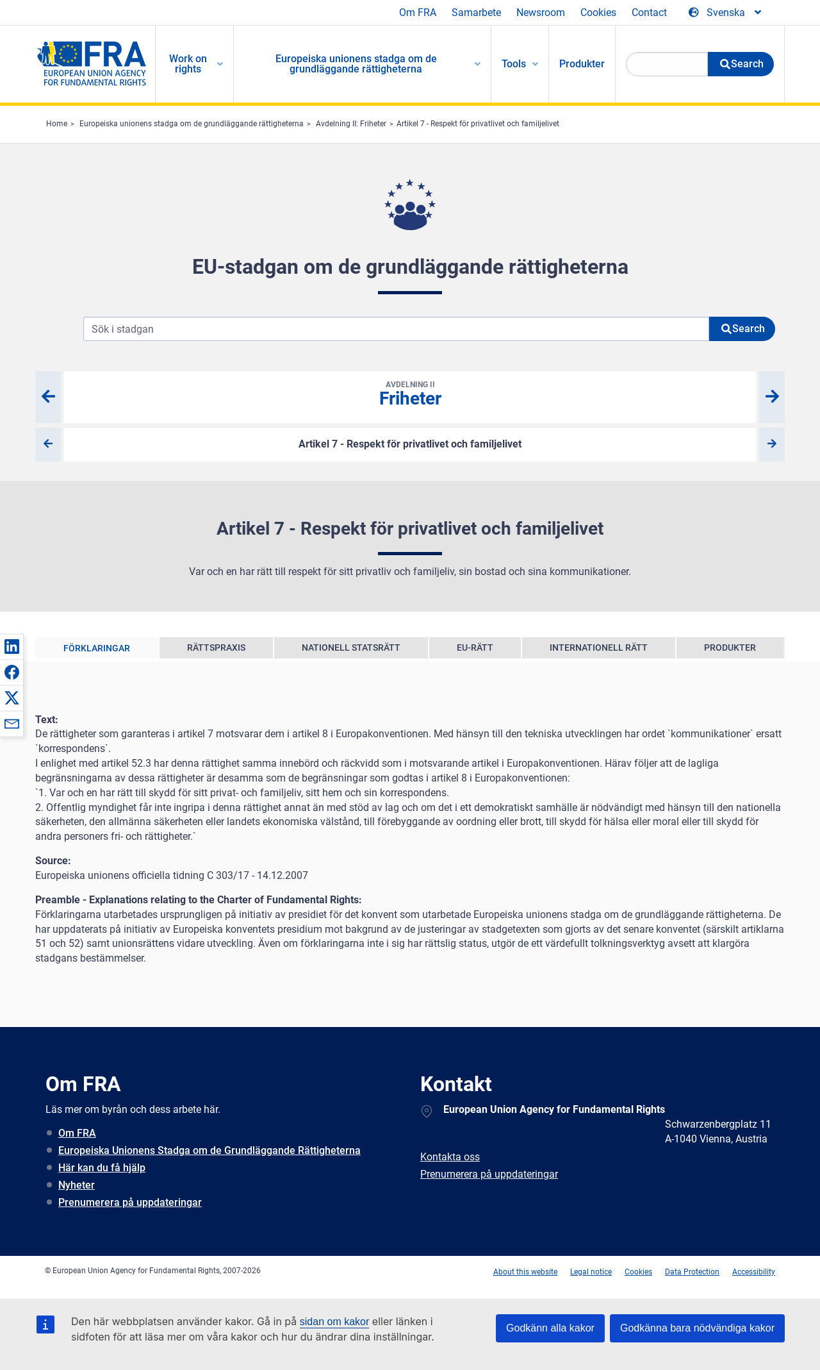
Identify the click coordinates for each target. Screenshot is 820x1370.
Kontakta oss (450, 1157)
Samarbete (476, 12)
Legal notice (591, 1271)
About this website (525, 1271)
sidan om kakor (335, 1321)
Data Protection (692, 1271)
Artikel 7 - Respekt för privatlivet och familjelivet (478, 123)
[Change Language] (726, 12)
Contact (649, 12)
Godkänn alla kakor (550, 1328)
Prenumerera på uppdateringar (130, 1202)
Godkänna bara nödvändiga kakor (697, 1328)
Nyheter (76, 1185)
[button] (11, 646)
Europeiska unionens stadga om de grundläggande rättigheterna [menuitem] (356, 64)
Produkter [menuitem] (582, 64)
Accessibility (753, 1271)
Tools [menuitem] (514, 64)
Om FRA (417, 12)
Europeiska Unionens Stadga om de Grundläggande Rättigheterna (209, 1150)
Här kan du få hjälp (101, 1168)
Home (56, 123)
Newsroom (540, 12)
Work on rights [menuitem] (188, 64)
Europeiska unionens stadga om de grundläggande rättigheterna (191, 123)
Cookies (598, 12)
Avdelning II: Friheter (351, 123)
